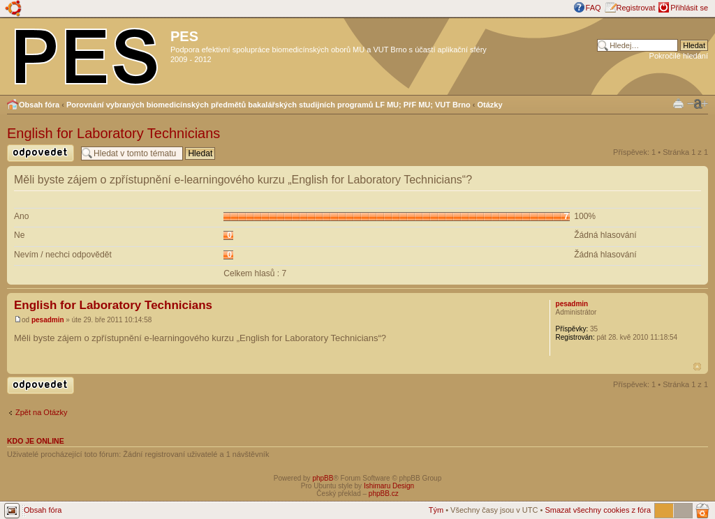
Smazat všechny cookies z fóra (598, 510)
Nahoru (697, 366)
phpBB (322, 478)
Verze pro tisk (678, 103)
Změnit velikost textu (697, 104)
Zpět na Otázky (41, 412)
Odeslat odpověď (40, 153)
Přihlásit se (689, 7)
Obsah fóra (39, 104)
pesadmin (47, 320)
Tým (436, 510)
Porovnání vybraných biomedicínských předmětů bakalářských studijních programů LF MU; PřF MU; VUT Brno (268, 104)
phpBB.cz (384, 493)
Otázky (490, 104)
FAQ (593, 7)
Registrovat (636, 7)
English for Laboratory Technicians (113, 133)
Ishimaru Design (389, 486)
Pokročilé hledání (678, 56)
